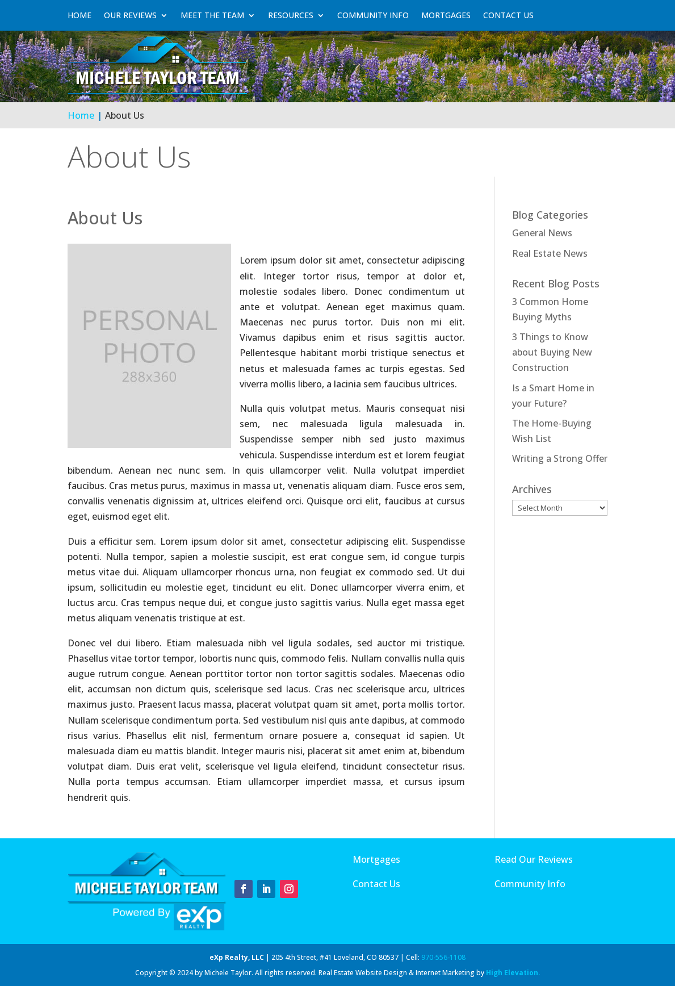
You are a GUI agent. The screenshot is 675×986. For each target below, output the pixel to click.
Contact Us (508, 15)
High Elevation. (513, 972)
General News (542, 233)
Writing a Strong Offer (559, 458)
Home (79, 15)
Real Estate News (550, 253)
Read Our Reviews (533, 859)
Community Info (373, 15)
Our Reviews (130, 15)
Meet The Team (212, 15)
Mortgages (446, 15)
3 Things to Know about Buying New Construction (552, 352)
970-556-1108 (443, 957)
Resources (290, 15)
